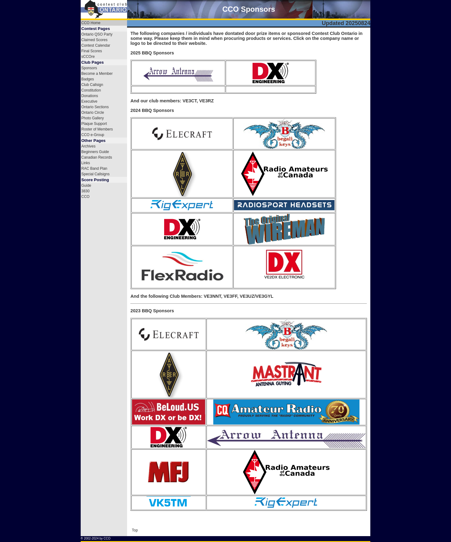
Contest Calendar (95, 45)
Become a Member (97, 73)
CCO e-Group (92, 135)
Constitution (91, 90)
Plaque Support (94, 124)
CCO (85, 196)
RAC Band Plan (94, 168)
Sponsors (89, 68)
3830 (85, 191)
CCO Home (90, 23)
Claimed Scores (94, 40)
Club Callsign (92, 85)
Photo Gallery (92, 118)
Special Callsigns (95, 174)
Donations (89, 96)
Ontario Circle (92, 112)
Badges (87, 79)
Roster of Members (97, 129)
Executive (89, 101)
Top (135, 530)
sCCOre (88, 56)
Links (85, 163)
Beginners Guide (95, 152)
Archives (88, 146)
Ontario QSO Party (97, 34)
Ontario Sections (95, 107)
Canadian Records (96, 157)
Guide (86, 185)
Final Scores (91, 51)
